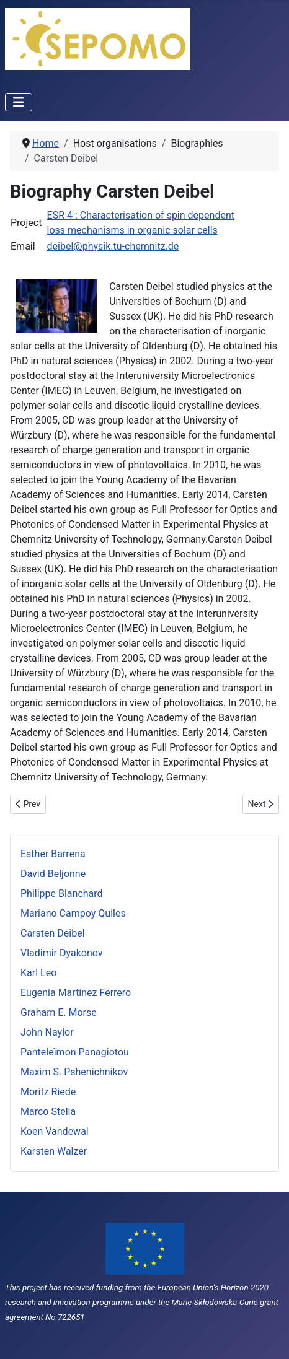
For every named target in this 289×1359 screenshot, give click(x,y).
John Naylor (47, 1032)
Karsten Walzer (53, 1151)
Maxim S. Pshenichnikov (74, 1072)
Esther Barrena (53, 854)
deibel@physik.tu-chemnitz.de (113, 246)
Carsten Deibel (52, 933)
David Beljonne (53, 874)
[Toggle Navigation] (18, 102)
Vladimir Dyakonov (61, 953)
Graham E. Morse (58, 1012)
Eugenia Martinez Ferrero (75, 992)
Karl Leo (38, 973)
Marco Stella (48, 1111)
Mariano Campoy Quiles (73, 913)
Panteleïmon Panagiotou (74, 1052)
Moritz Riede (48, 1092)
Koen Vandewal (54, 1131)
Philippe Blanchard (61, 893)
